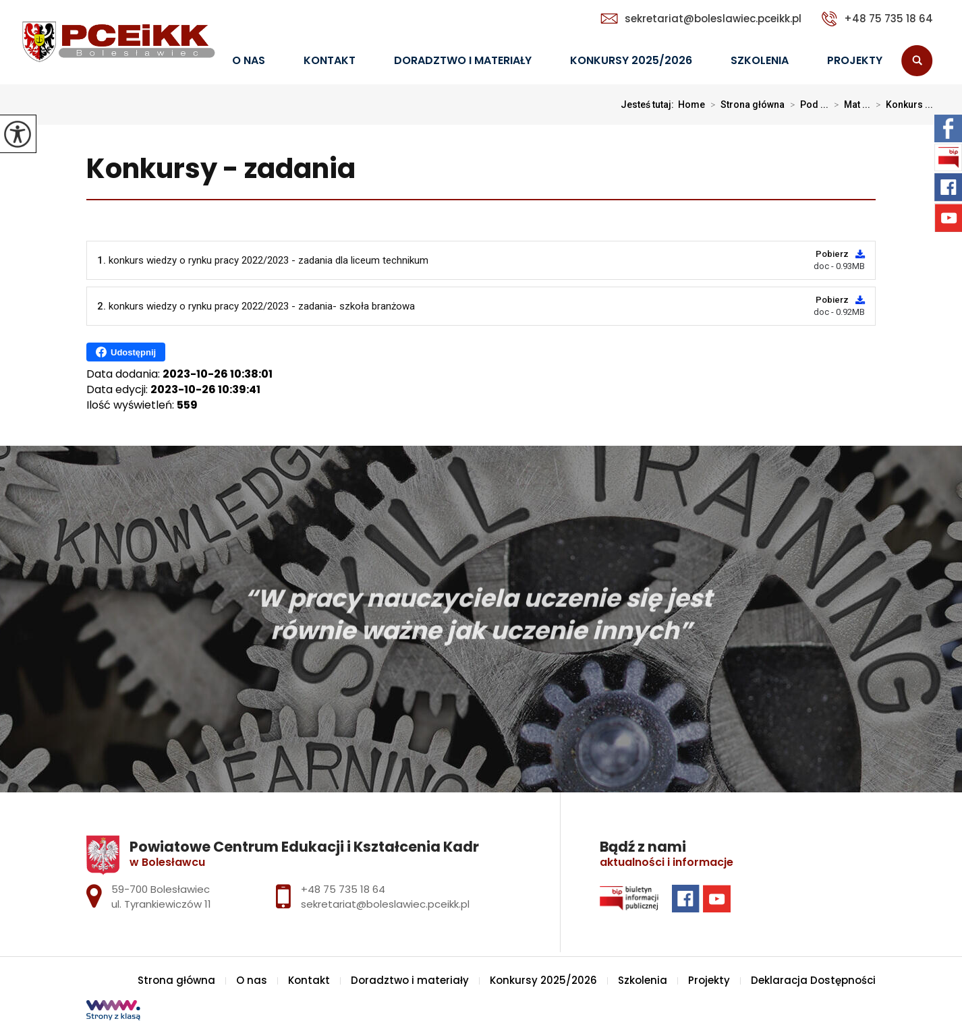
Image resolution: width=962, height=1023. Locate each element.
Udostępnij (126, 352)
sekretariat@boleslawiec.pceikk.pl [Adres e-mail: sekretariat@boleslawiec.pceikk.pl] (385, 904)
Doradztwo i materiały (463, 60)
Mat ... (849, 104)
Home (691, 104)
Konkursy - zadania (221, 169)
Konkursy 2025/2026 (631, 60)
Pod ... (806, 104)
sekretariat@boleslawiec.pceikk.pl (700, 18)
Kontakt (330, 60)
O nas (248, 60)
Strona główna (745, 104)
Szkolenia (760, 60)
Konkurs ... (901, 104)
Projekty (854, 60)
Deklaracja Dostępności (813, 980)
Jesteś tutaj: (649, 104)
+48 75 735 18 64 (877, 18)
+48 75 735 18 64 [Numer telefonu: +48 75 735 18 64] (343, 889)
